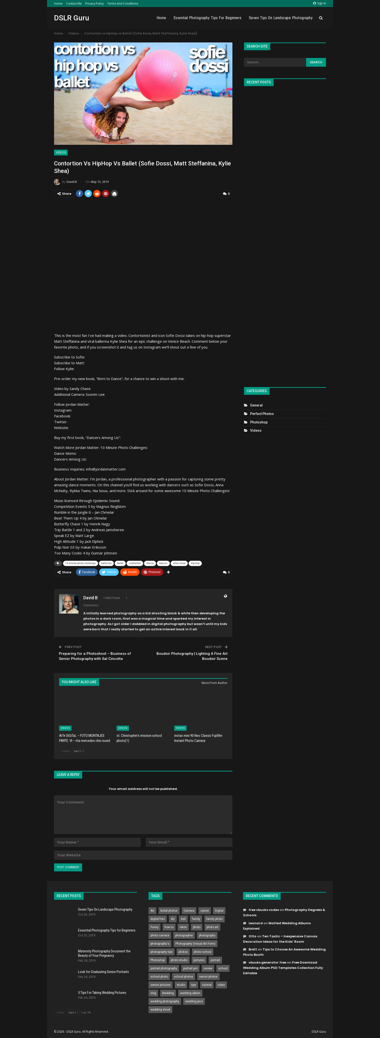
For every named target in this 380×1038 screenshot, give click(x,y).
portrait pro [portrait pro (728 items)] (190, 967)
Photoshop (259, 422)
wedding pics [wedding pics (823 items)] (194, 1000)
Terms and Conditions (122, 3)
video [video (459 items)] (221, 984)
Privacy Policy (94, 3)
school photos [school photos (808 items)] (183, 975)
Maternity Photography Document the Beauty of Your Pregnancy (104, 952)
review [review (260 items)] (208, 967)
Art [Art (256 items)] (152, 909)
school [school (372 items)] (223, 967)
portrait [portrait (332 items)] (215, 959)
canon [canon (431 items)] (204, 909)
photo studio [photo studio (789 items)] (179, 959)
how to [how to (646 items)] (169, 926)
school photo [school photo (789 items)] (159, 975)
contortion (135, 562)
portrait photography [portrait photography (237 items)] (163, 967)
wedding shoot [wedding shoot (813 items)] (160, 1008)
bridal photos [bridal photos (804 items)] (169, 909)
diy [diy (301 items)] (173, 918)
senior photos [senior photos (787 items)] (208, 975)
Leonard (256, 922)
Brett (253, 948)
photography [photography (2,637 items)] (207, 934)
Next (78, 750)
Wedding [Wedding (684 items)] (168, 992)
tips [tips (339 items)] (193, 984)
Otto (252, 935)
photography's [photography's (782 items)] (159, 942)
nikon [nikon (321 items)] (183, 926)
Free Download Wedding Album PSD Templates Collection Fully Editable (283, 966)
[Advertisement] (285, 234)
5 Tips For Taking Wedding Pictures (102, 991)
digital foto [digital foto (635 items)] (157, 918)
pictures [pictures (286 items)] (199, 959)
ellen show (179, 562)
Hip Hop (195, 562)
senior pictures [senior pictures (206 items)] (160, 984)
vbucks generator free (267, 961)
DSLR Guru (71, 18)
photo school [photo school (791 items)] (202, 951)
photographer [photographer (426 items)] (184, 934)
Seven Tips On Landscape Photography (281, 18)
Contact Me (74, 3)
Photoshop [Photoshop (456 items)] (157, 959)
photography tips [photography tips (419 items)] (161, 951)
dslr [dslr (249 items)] (183, 918)
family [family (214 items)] (196, 918)
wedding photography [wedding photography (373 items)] (164, 1000)
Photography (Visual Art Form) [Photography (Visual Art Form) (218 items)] (195, 942)
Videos (61, 152)
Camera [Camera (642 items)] (189, 909)
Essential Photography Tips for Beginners (208, 18)
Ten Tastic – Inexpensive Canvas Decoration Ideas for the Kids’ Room (280, 938)
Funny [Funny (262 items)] (154, 926)
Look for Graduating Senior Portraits (103, 971)
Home (58, 3)
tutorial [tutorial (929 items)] (207, 984)
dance (150, 562)
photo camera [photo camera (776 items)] (159, 934)
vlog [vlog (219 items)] (153, 992)
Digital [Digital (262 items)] (219, 909)
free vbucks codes (264, 909)
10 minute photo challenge (80, 562)
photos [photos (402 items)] (183, 951)
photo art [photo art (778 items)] (212, 926)
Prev (65, 750)
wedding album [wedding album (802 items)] (190, 992)
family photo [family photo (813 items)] (214, 918)
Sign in (319, 3)
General (256, 405)
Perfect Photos (262, 414)
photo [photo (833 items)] (196, 926)
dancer (163, 562)
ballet (120, 562)
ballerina (106, 562)
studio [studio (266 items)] (181, 984)
